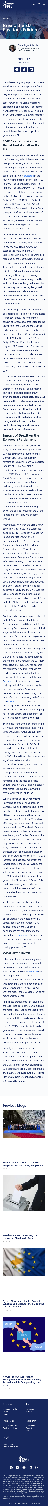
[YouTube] (24, 1467)
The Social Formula (34, 1503)
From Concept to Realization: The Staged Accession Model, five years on (23, 1164)
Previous (29, 1411)
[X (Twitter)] (17, 1467)
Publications (30, 1425)
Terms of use (7, 1442)
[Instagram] (36, 1467)
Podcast (29, 1428)
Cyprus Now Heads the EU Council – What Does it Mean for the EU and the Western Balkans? (23, 1304)
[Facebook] (11, 1467)
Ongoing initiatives (10, 1425)
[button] (17, 69)
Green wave (24, 935)
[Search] (39, 4)
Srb (33, 4)
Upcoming (30, 1409)
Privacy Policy (8, 1444)
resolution (32, 971)
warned (11, 701)
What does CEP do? (10, 1409)
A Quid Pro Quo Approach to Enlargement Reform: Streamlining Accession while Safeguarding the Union (22, 1380)
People (5, 1414)
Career (5, 1411)
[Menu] (44, 4)
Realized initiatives (10, 1428)
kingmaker (9, 681)
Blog (27, 1430)
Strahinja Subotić (28, 45)
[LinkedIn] (30, 1467)
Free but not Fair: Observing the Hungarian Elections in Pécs (20, 1237)
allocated (29, 175)
